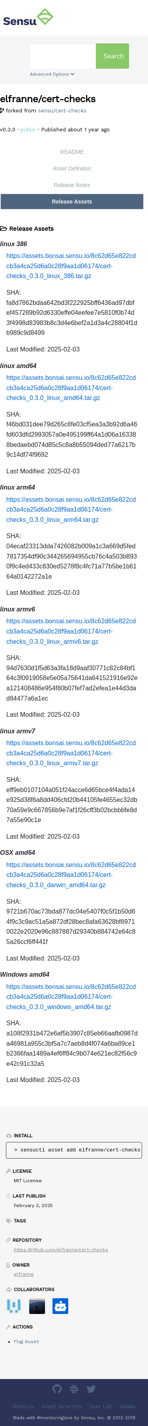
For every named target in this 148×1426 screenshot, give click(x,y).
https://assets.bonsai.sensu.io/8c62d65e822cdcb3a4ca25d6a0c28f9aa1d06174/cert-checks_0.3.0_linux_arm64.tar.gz (71, 509)
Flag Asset (26, 1341)
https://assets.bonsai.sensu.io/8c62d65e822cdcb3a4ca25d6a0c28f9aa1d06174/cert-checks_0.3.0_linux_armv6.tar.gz (71, 631)
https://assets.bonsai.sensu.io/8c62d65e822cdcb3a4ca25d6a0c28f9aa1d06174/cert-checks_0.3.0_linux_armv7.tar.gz (71, 753)
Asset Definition (72, 168)
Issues (127, 1406)
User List (100, 1406)
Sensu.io (23, 1406)
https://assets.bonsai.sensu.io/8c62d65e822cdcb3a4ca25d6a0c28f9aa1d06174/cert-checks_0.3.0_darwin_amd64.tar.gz (71, 875)
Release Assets (72, 201)
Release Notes (72, 185)
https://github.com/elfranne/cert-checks (61, 1249)
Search (114, 56)
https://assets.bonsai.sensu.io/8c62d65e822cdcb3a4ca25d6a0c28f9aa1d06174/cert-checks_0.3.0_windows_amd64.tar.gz (71, 996)
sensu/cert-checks (62, 111)
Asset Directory (61, 1406)
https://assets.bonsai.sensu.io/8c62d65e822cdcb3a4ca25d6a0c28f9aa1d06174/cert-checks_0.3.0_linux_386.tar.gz (71, 265)
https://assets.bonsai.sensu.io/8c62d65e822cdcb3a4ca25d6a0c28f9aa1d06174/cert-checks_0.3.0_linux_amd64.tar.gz (71, 387)
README (72, 152)
